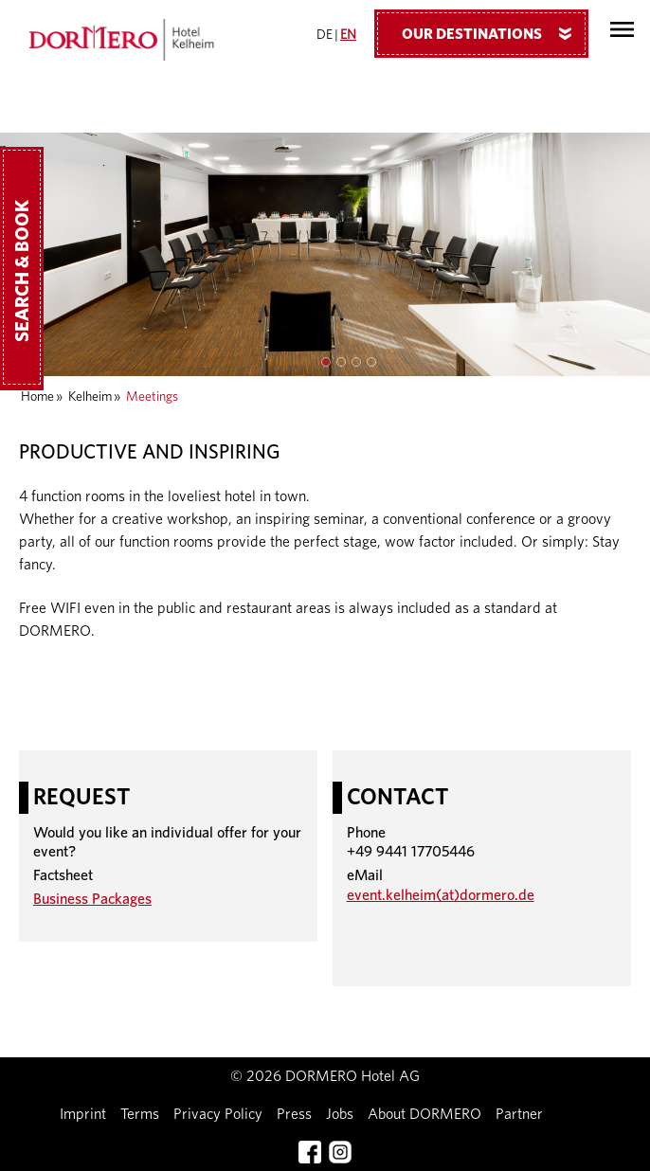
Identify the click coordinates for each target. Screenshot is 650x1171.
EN (348, 35)
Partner (519, 1114)
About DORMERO (424, 1114)
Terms (139, 1114)
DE (324, 35)
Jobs (339, 1114)
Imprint (83, 1114)
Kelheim (90, 397)
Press (294, 1114)
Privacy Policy (217, 1114)
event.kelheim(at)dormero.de (440, 895)
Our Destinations (494, 33)
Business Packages (92, 899)
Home (37, 397)
